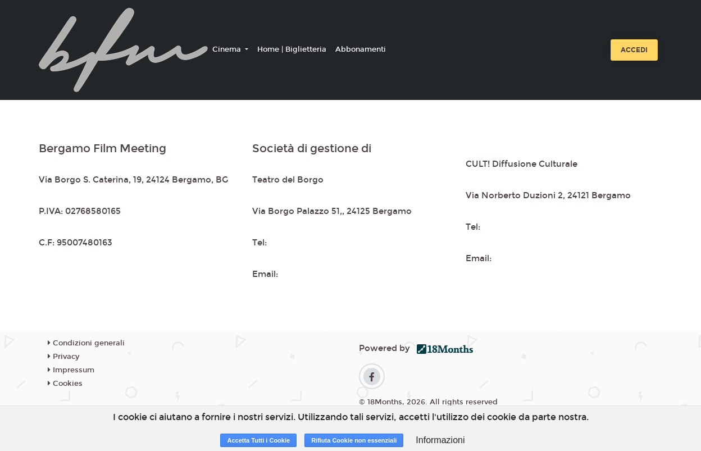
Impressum (71, 370)
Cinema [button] (227, 49)
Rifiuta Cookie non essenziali (354, 440)
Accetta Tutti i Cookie (258, 440)
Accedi (634, 50)
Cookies (65, 383)
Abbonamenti (360, 49)
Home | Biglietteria (291, 49)
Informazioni (440, 440)
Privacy (63, 356)
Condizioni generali (86, 343)
